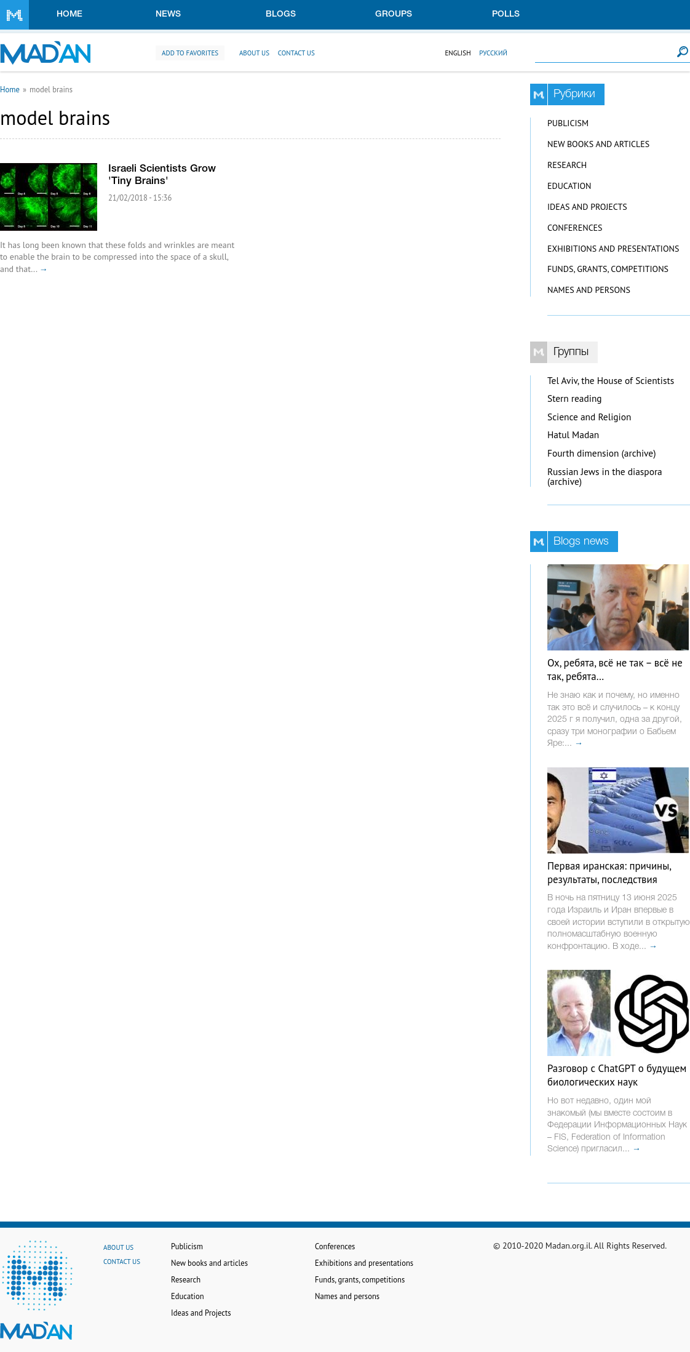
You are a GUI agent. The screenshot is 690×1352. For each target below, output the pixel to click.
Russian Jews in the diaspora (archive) (604, 476)
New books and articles (598, 144)
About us (254, 53)
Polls (506, 14)
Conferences (575, 227)
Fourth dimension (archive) (601, 453)
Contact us (296, 53)
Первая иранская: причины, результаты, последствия (609, 872)
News (168, 14)
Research (567, 164)
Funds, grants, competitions (607, 268)
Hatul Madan (573, 435)
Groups (393, 14)
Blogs (281, 14)
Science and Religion (589, 417)
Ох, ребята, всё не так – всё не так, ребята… (615, 669)
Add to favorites (190, 53)
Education (569, 185)
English (457, 53)
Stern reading (574, 398)
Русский (493, 53)
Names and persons (588, 289)
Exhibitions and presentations (613, 248)
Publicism (568, 123)
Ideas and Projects (587, 206)
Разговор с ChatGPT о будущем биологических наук (616, 1075)
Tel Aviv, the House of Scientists (610, 380)
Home (69, 14)
